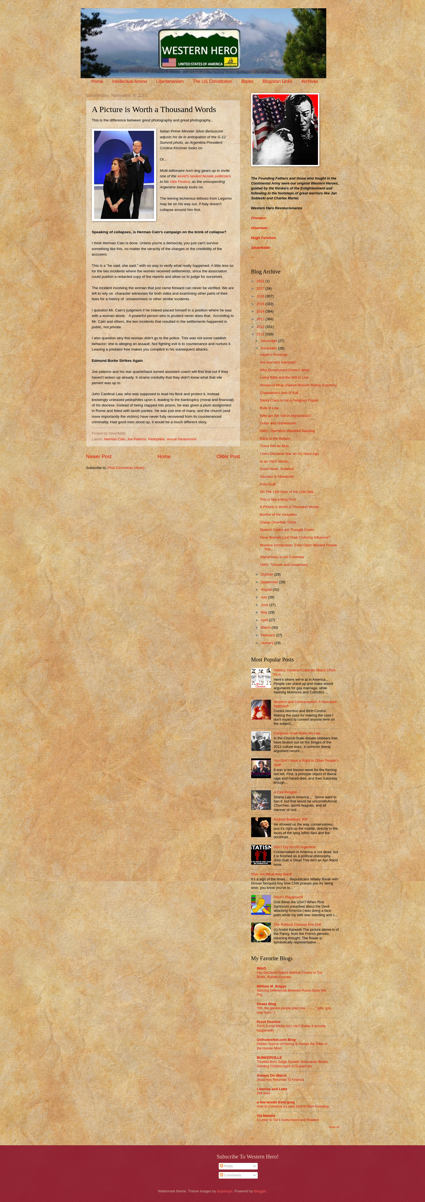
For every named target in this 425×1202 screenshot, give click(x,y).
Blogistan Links (277, 81)
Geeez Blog (266, 1004)
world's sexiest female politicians (203, 176)
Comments (230, 1175)
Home (97, 81)
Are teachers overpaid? (278, 362)
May (264, 612)
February (268, 635)
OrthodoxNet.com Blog (276, 1040)
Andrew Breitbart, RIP (291, 819)
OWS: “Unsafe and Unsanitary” (284, 565)
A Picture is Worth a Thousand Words (289, 507)
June (265, 605)
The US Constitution (212, 81)
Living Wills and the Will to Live (284, 377)
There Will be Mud (274, 446)
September (270, 582)
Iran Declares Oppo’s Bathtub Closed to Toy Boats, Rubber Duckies (289, 975)
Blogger (260, 1191)
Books (247, 81)
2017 (260, 288)
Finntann (258, 218)
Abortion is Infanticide (277, 476)
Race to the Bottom (275, 438)
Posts (226, 1166)
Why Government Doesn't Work (284, 370)
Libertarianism (169, 81)
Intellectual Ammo (129, 81)
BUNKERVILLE (269, 1058)
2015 (260, 304)
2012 (260, 327)
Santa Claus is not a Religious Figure (289, 400)
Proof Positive (269, 1022)
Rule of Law (269, 408)
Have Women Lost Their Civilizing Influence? (295, 537)
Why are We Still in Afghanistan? (285, 416)
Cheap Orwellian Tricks (278, 522)
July (264, 597)
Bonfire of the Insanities (278, 514)
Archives (309, 81)
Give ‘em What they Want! (271, 874)
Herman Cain (114, 439)
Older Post (228, 456)
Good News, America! (277, 469)
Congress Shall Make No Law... (298, 733)
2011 (260, 334)
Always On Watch (272, 1075)
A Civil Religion (285, 792)
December (269, 341)
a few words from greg (276, 1102)
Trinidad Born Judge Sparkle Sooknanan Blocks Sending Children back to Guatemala (292, 1064)
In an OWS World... (275, 461)
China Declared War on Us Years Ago (289, 454)
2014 (260, 311)
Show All (334, 1126)
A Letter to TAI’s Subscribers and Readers (288, 1120)
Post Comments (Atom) (126, 468)
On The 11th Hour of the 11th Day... (288, 492)
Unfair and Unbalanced (278, 423)
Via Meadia (266, 1116)
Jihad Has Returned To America (280, 1080)
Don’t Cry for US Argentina (295, 847)
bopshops (224, 1191)
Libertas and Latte (272, 1089)
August (267, 589)
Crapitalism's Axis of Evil (279, 393)
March (266, 627)
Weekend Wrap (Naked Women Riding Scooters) (298, 385)
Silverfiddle (260, 248)
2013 (260, 319)
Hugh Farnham (263, 238)
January (267, 643)
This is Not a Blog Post (278, 499)
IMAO (261, 968)
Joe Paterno (136, 439)
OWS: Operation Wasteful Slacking (287, 431)
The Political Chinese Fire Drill (297, 924)
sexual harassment (181, 439)
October (267, 574)
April (265, 620)
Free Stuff (267, 484)
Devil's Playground (288, 897)
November (269, 348)
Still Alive (263, 1093)
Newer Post (99, 456)
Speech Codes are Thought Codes (287, 530)
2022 (260, 281)
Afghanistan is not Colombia (282, 557)
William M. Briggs (271, 986)
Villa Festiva (180, 182)
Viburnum (259, 228)
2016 (260, 296)
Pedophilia (156, 439)
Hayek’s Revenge (274, 354)
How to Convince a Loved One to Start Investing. (293, 1106)
